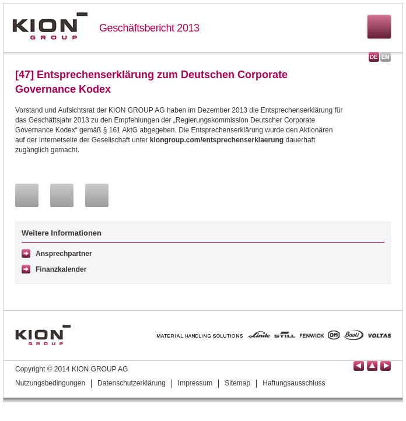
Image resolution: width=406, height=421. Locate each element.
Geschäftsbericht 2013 (149, 28)
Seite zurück (359, 366)
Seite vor (385, 366)
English (385, 57)
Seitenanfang (372, 366)
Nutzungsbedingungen (50, 383)
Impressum (195, 383)
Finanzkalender (61, 269)
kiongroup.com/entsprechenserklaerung (217, 140)
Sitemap (237, 383)
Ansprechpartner (64, 254)
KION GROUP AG (50, 26)
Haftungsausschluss (293, 383)
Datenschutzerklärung (131, 383)
